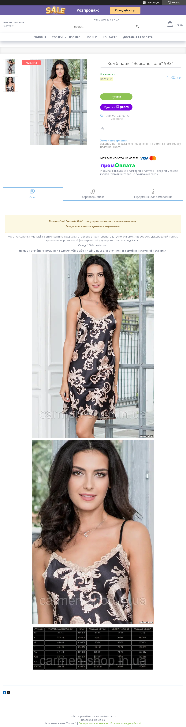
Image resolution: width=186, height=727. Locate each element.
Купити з (116, 107)
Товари (57, 37)
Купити (116, 97)
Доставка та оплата (138, 37)
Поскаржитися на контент (93, 723)
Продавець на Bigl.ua (93, 719)
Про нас (74, 37)
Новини (91, 37)
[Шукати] (137, 26)
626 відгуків (153, 2)
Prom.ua (112, 716)
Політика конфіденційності (125, 723)
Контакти (110, 37)
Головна (39, 37)
